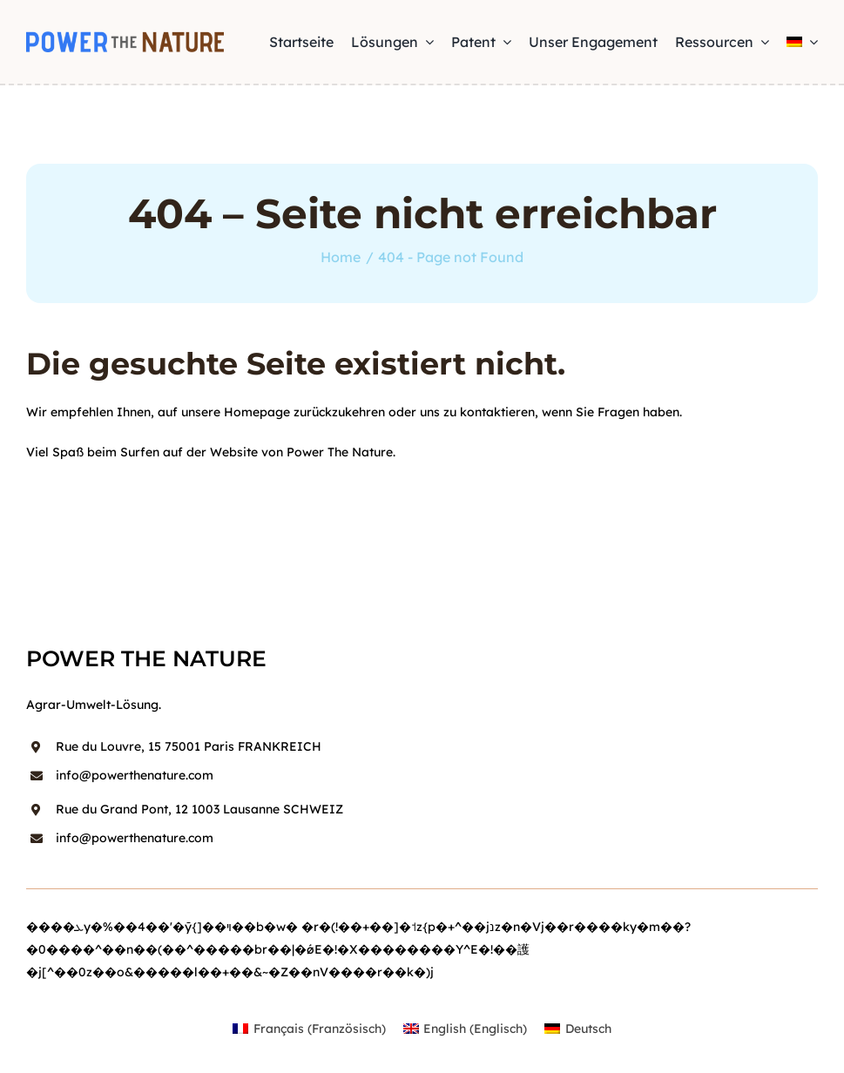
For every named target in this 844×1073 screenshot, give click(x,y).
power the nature (146, 658)
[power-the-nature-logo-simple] (125, 37)
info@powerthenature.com (134, 775)
